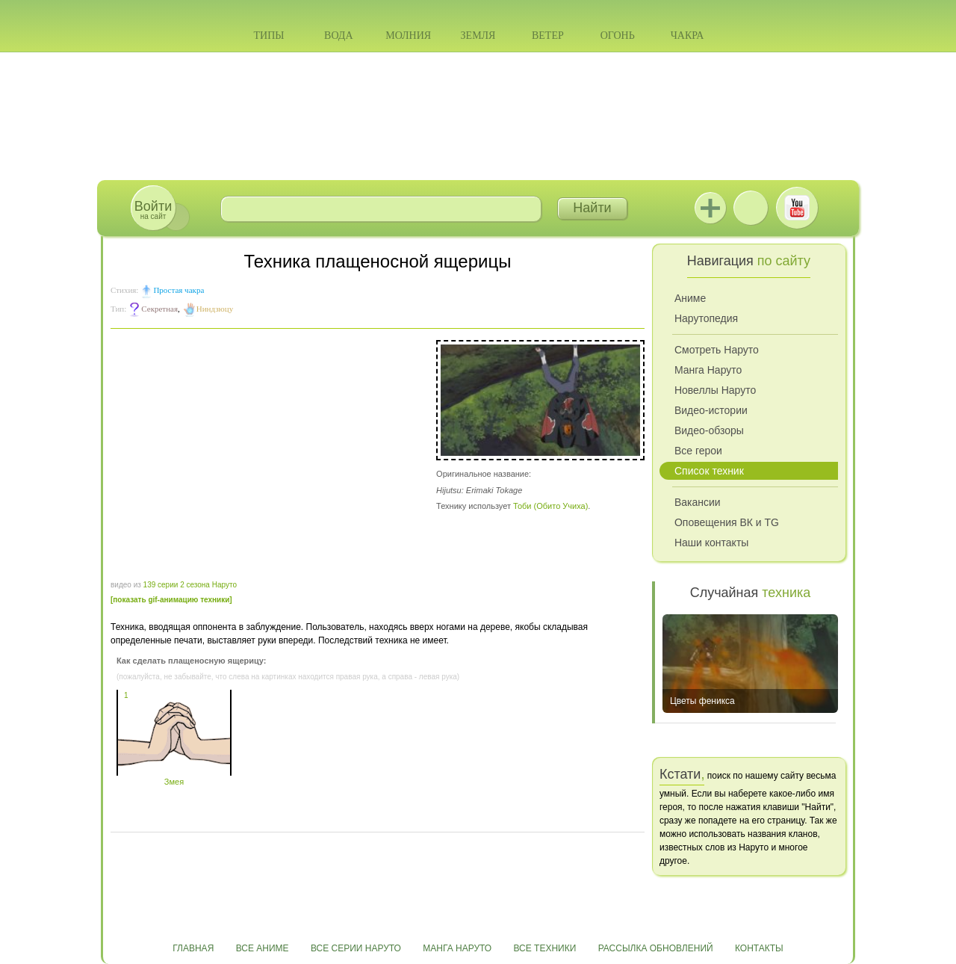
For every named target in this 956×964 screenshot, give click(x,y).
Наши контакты (711, 543)
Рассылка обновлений (655, 948)
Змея (174, 777)
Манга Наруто (708, 370)
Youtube (797, 208)
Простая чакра (178, 289)
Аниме (690, 298)
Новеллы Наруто (715, 390)
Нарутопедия (706, 318)
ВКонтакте (750, 208)
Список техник (709, 471)
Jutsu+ (710, 207)
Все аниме (262, 948)
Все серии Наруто (356, 948)
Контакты (759, 948)
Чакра (687, 35)
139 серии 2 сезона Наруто (190, 585)
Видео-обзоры (709, 430)
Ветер (548, 35)
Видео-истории (711, 410)
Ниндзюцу (214, 308)
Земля (478, 35)
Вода (338, 35)
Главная (193, 948)
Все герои (698, 451)
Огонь (617, 35)
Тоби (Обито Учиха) (550, 505)
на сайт (153, 209)
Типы (268, 35)
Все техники (544, 948)
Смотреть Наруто (716, 350)
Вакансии (697, 502)
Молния (408, 35)
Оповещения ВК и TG (726, 522)
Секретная (159, 308)
